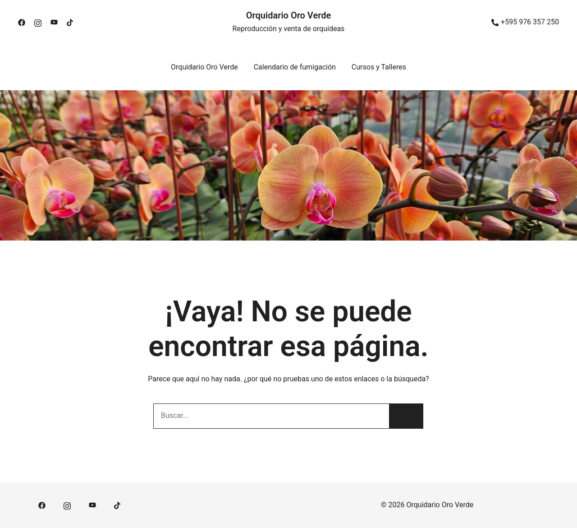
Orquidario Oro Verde (288, 15)
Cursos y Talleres (379, 67)
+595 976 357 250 (525, 22)
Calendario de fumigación (295, 67)
